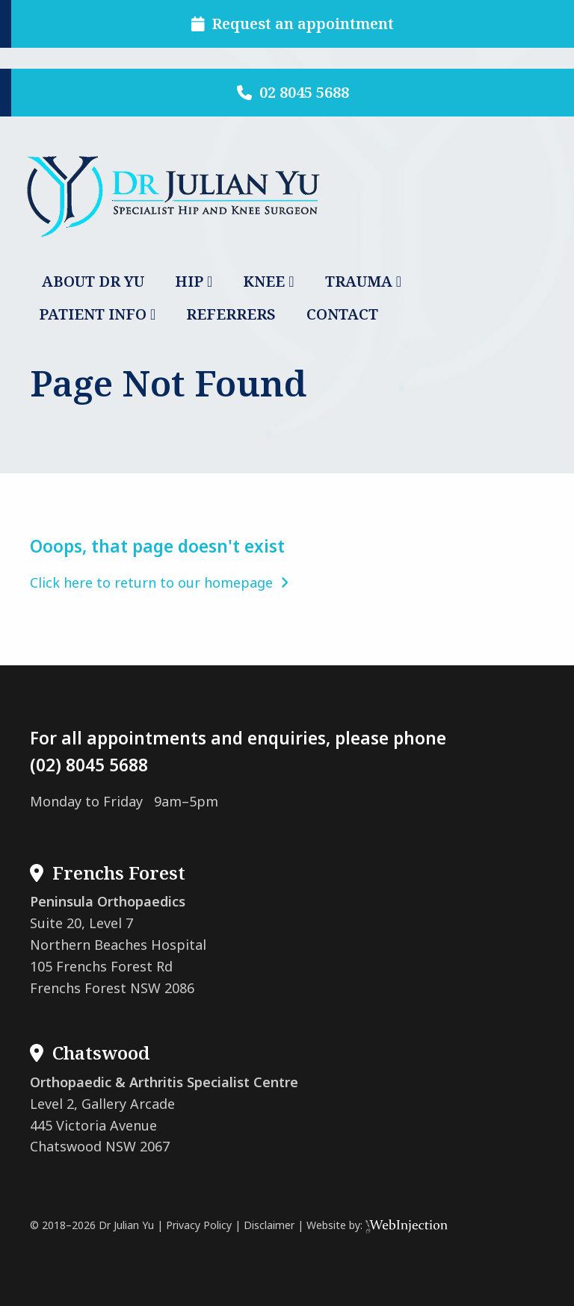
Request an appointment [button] (293, 23)
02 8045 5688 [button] (293, 92)
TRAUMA (358, 281)
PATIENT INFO (92, 314)
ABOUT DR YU (93, 281)
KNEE (264, 281)
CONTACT (342, 314)
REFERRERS (231, 314)
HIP (189, 281)
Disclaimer (269, 1225)
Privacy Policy (199, 1225)
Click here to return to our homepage (159, 582)
